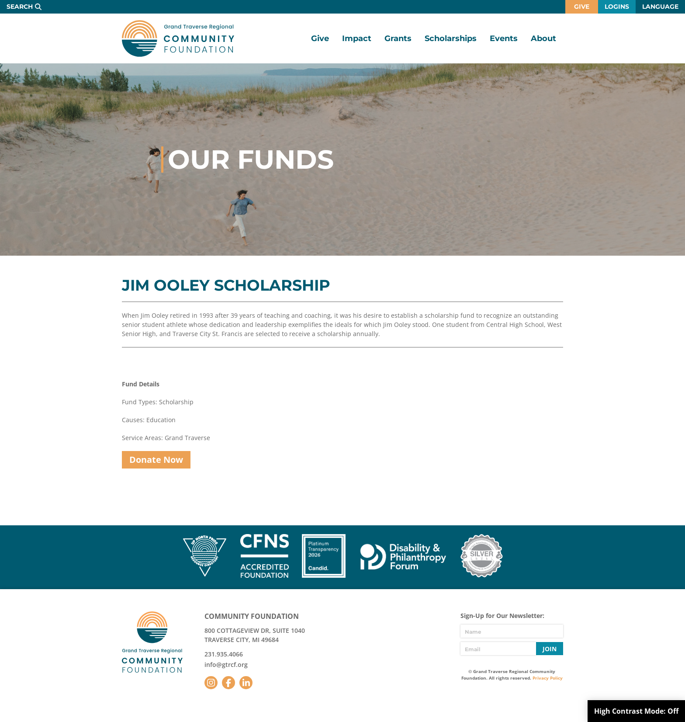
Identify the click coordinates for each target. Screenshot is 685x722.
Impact (356, 38)
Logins (617, 6)
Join (550, 649)
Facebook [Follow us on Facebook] (228, 682)
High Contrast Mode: (636, 711)
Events (504, 38)
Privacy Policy (548, 678)
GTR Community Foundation (178, 38)
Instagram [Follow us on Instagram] (211, 682)
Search (20, 6)
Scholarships (451, 38)
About (543, 38)
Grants (398, 38)
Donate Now (156, 459)
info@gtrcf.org (226, 664)
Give (581, 6)
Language (660, 6)
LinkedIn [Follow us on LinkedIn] (246, 682)
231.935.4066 (223, 654)
